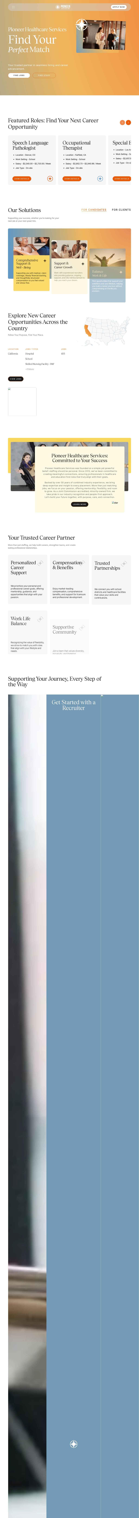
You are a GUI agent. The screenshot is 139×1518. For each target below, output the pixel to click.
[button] (128, 122)
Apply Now (119, 7)
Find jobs (19, 75)
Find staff (44, 75)
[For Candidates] (94, 209)
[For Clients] (121, 209)
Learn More (79, 504)
